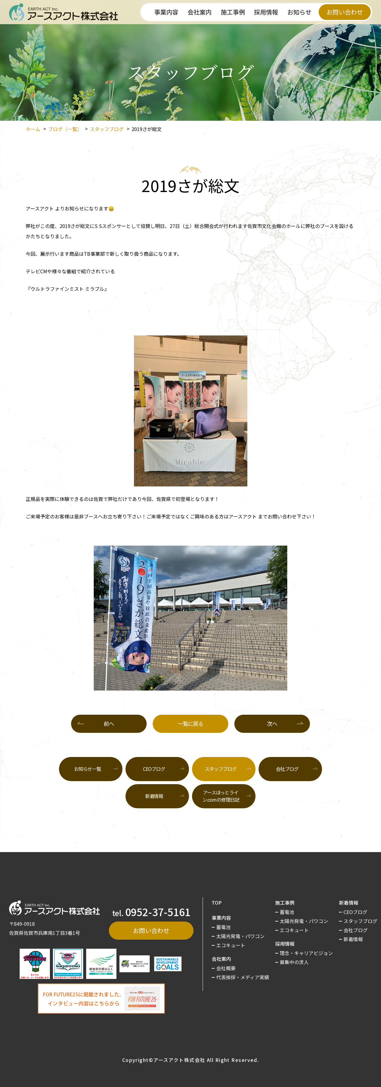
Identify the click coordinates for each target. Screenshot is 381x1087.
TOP (217, 902)
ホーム (33, 129)
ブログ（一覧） (65, 129)
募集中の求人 (294, 962)
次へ (272, 723)
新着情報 (154, 796)
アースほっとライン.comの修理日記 (220, 796)
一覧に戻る (190, 723)
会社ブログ (287, 768)
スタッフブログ (107, 129)
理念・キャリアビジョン (306, 953)
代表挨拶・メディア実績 (242, 977)
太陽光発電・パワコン (240, 936)
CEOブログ (154, 768)
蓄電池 (223, 927)
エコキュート (230, 945)
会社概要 (226, 968)
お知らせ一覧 (87, 768)
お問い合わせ (345, 12)
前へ (109, 723)
